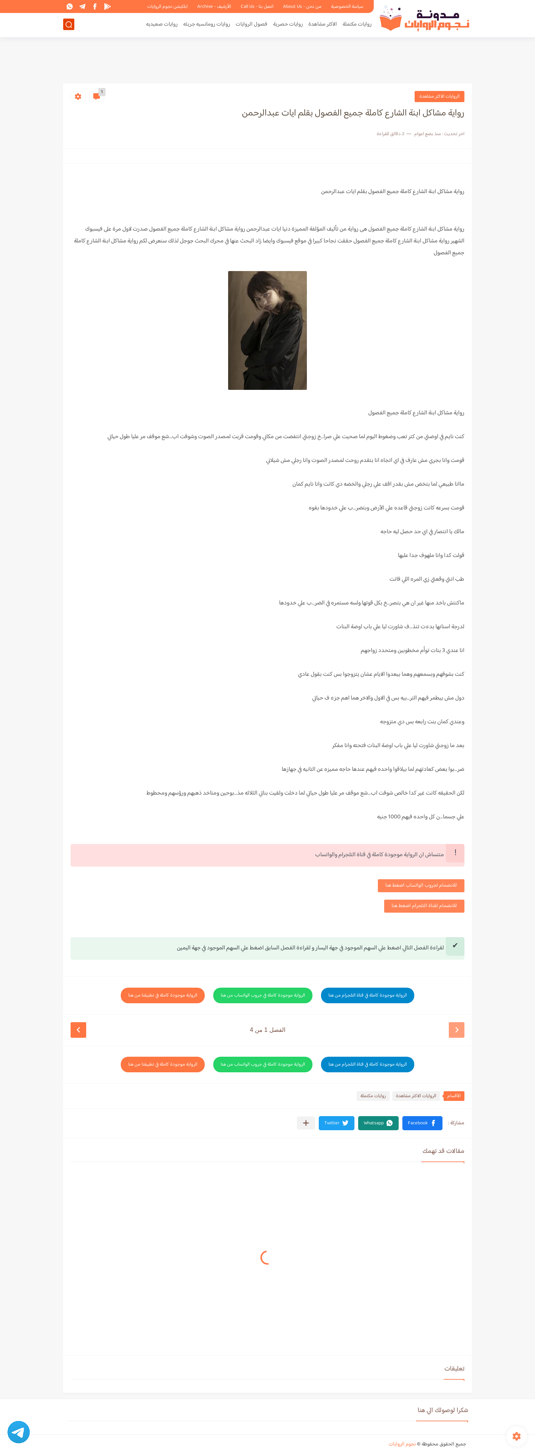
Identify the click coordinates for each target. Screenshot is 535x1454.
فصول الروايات (252, 24)
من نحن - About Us (302, 7)
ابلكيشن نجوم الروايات (167, 7)
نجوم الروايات (402, 1444)
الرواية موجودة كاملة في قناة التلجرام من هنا (367, 995)
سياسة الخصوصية (347, 7)
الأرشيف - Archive (214, 7)
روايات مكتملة (357, 24)
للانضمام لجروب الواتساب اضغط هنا (421, 885)
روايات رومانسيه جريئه (206, 24)
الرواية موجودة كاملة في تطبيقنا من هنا (162, 995)
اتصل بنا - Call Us (257, 7)
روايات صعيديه (162, 24)
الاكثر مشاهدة (322, 24)
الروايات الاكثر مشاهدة (439, 96)
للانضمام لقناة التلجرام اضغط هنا (424, 906)
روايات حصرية (288, 24)
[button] (422, 1123)
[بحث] (68, 24)
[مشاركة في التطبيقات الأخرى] (306, 1122)
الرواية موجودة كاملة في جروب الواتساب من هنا (263, 995)
